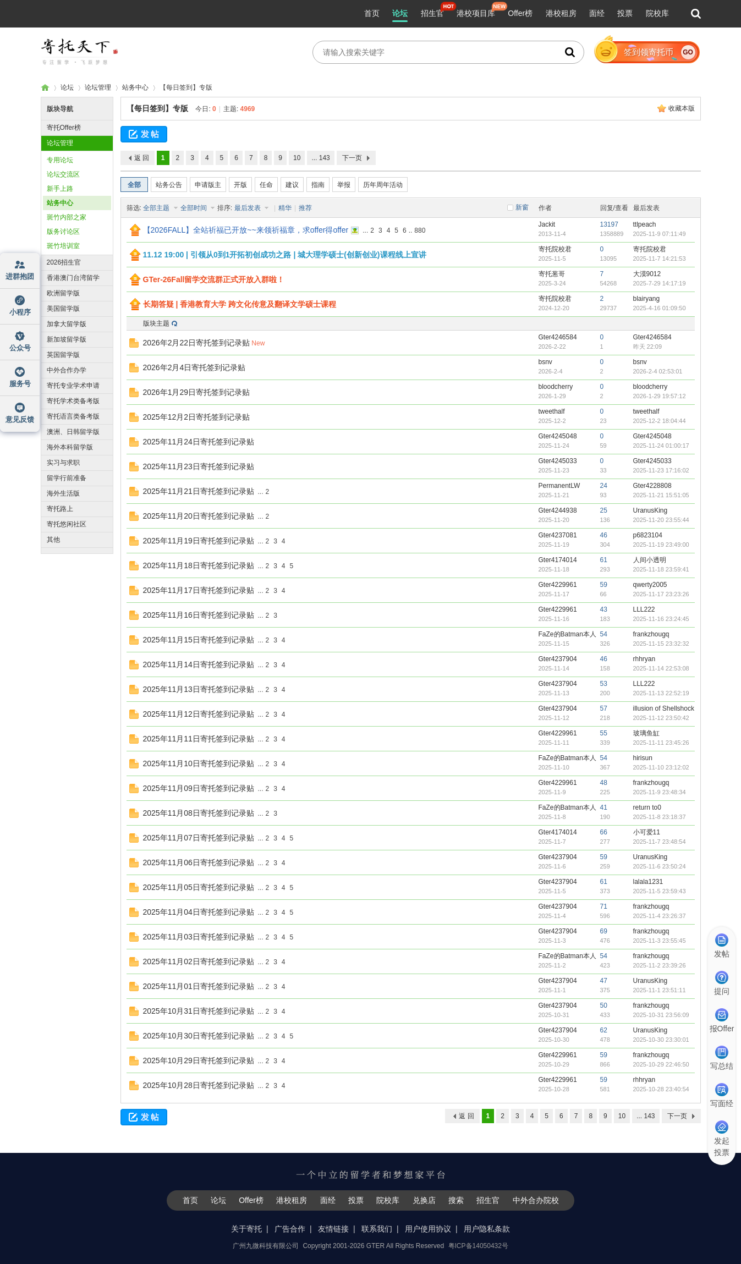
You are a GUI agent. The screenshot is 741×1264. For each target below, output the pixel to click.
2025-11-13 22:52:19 (661, 693)
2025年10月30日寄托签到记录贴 (198, 1035)
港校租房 (561, 13)
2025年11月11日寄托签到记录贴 (198, 738)
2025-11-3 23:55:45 (659, 940)
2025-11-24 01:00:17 (661, 445)
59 (603, 585)
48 (603, 783)
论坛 (400, 13)
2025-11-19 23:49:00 (661, 544)
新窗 (522, 207)
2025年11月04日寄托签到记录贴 (198, 912)
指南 (318, 185)
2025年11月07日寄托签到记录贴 (198, 837)
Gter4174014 (558, 560)
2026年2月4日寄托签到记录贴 (194, 367)
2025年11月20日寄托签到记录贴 (198, 516)
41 (603, 807)
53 (603, 684)
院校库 (657, 13)
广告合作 (290, 1228)
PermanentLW (559, 486)
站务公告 (169, 185)
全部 (134, 185)
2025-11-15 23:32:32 (661, 643)
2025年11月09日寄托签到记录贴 (198, 788)
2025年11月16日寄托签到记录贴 (198, 615)
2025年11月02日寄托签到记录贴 (198, 961)
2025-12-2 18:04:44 (659, 420)
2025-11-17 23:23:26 (661, 594)
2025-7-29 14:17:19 (659, 283)
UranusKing (650, 510)
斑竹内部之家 (66, 217)
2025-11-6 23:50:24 (659, 866)
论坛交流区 (63, 174)
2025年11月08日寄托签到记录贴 (198, 813)
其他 (53, 539)
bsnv (545, 362)
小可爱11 (646, 832)
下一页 (352, 158)
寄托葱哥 (552, 274)
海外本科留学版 (70, 447)
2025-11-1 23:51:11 (659, 990)
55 (603, 733)
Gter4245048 (558, 436)
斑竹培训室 (63, 246)
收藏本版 (681, 108)
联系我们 (376, 1228)
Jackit (547, 224)
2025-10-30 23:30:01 (661, 1039)
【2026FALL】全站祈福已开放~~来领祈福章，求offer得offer (246, 230)
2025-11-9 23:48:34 (659, 792)
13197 (609, 224)
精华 (285, 208)
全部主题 (157, 208)
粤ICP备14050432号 (478, 1246)
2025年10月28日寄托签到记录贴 (198, 1085)
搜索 (456, 1200)
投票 (625, 13)
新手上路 (60, 189)
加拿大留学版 (66, 324)
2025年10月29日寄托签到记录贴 (198, 1060)
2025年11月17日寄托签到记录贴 (198, 590)
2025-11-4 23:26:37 (659, 916)
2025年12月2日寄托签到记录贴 (196, 417)
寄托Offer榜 (64, 127)
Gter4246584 (558, 337)
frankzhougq (651, 634)
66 (603, 832)
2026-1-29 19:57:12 (659, 396)
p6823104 (647, 535)
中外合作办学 (66, 370)
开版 (240, 185)
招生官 (432, 13)
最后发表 (248, 208)
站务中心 (135, 87)
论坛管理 (98, 87)
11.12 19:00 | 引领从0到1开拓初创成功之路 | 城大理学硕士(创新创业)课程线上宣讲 (284, 254)
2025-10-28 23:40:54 (661, 1089)
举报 (343, 185)
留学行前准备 (66, 478)
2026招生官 (64, 262)
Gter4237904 (558, 659)
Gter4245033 (558, 461)
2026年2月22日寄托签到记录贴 (196, 342)
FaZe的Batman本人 (567, 634)
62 (603, 1030)
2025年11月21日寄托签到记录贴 (198, 491)
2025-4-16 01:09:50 (659, 308)
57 (603, 708)
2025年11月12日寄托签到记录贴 (198, 714)
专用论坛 (60, 160)
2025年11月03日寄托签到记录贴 (198, 936)
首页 (372, 13)
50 (603, 1005)
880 (419, 230)
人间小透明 (649, 560)
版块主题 (156, 323)
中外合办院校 (536, 1200)
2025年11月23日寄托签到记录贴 (198, 466)
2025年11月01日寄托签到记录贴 (198, 986)
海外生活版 (63, 493)
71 (603, 906)
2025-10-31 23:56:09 (661, 1015)
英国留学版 (63, 355)
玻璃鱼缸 (646, 733)
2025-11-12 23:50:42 (661, 718)
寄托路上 (60, 509)
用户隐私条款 (487, 1228)
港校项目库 (476, 13)
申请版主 (208, 185)
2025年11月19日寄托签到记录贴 (198, 540)
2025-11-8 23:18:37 (659, 817)
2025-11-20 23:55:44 (661, 519)
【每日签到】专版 (157, 108)
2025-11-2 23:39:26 (659, 965)
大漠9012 (647, 274)
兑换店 (424, 1200)
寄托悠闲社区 (66, 524)
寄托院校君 (555, 249)
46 (603, 535)
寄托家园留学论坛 (45, 88)
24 (603, 486)
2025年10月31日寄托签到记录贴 (198, 1011)
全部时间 (194, 208)
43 (603, 609)
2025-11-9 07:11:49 (659, 233)
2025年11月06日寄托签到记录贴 (198, 862)
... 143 (320, 158)
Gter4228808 (652, 486)
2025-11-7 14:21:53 (659, 258)
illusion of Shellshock (663, 708)
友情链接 (333, 1228)
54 (603, 634)
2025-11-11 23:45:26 (661, 742)
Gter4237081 (558, 535)
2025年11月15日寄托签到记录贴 (198, 639)
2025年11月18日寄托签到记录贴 (198, 565)
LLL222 (644, 609)
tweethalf (552, 411)
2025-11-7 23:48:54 (659, 841)
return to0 (647, 807)
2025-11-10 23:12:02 (661, 767)
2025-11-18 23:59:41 (661, 569)
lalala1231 (648, 882)
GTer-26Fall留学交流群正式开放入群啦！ (214, 279)
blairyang (646, 299)
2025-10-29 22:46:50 (661, 1064)
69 (603, 931)
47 (603, 981)
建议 (292, 185)
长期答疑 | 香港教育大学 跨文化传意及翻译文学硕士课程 (240, 304)
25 (603, 510)
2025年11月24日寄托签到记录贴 (198, 441)
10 (296, 158)
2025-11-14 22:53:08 (661, 668)
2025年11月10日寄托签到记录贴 (198, 763)
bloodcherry (556, 387)
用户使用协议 (428, 1228)
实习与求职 (63, 462)
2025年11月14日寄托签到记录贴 (198, 664)
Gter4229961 (558, 585)
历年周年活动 (383, 185)
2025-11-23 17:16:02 (661, 470)
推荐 (305, 208)
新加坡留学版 (66, 339)
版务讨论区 (63, 231)
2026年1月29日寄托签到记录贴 (196, 392)
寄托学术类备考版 (73, 401)
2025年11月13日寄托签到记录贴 (198, 689)
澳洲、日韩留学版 (73, 432)
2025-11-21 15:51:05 (661, 495)
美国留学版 (63, 308)
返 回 (141, 158)
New (258, 343)
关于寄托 (246, 1228)
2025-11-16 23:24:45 (661, 618)
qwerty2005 (650, 585)
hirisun (642, 758)
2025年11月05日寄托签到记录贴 (198, 887)
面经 (597, 13)
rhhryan (644, 659)
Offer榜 (520, 13)
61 (603, 560)
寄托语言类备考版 (73, 416)
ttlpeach (644, 224)
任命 (266, 185)
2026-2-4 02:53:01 (658, 371)
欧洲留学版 (63, 293)
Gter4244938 (558, 510)
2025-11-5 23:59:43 (659, 891)
